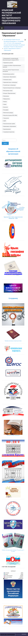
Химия (4, 104)
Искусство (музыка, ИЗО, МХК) (10, 115)
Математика (6, 96)
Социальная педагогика (8, 132)
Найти (5, 143)
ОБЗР (4, 121)
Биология (5, 107)
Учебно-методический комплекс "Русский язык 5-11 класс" (13, 550)
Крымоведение (7, 129)
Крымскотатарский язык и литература (11, 87)
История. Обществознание (9, 93)
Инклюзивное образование (9, 126)
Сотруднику (13, 298)
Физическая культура (8, 112)
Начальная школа (7, 79)
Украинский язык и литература (10, 82)
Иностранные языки (7, 90)
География (5, 110)
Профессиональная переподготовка (13, 340)
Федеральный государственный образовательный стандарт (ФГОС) (11, 59)
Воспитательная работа (8, 74)
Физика (5, 101)
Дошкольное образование (9, 76)
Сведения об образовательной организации (13, 151)
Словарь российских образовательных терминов (12, 66)
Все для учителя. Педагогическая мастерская (11, 70)
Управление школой (8, 62)
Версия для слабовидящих (7, 634)
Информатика (6, 99)
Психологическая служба (9, 123)
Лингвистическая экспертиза (13, 435)
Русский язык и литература (9, 85)
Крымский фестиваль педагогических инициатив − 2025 (13, 217)
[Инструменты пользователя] (25, 40)
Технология (6, 118)
